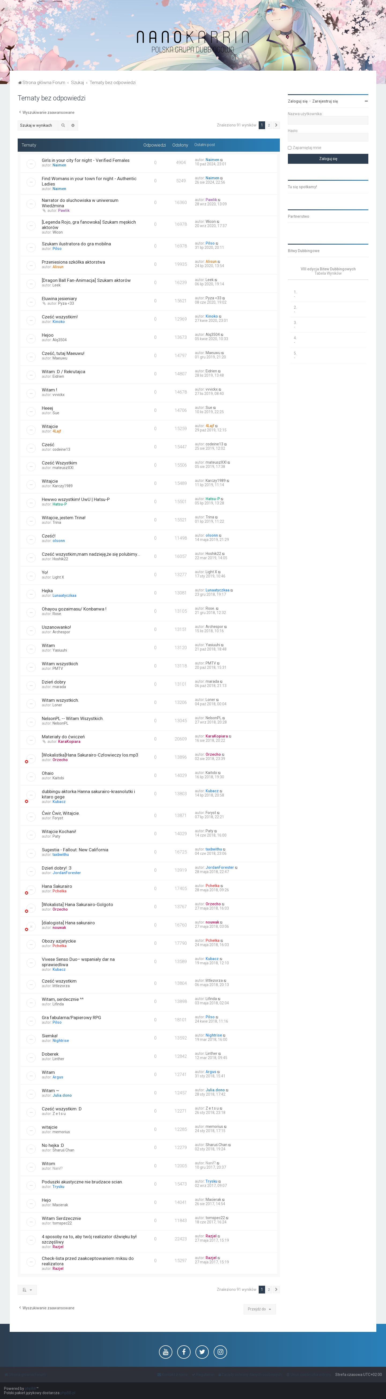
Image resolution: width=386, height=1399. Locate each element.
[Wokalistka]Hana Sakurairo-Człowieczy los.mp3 (90, 755)
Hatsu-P (60, 504)
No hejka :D (53, 1145)
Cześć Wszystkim (59, 463)
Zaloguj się (298, 101)
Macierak (60, 1205)
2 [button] (269, 125)
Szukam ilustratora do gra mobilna (76, 243)
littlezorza (61, 986)
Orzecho (60, 760)
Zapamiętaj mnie (307, 148)
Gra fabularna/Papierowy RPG (71, 1017)
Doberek (50, 1054)
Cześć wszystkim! (60, 316)
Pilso (57, 248)
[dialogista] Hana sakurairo (68, 922)
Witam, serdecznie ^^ (63, 999)
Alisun (58, 267)
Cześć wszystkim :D (62, 1108)
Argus (58, 1077)
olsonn (59, 541)
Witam (48, 645)
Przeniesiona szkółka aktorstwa (73, 262)
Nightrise (61, 1040)
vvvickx (59, 395)
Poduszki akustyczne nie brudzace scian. (82, 1181)
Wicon (58, 232)
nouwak (59, 927)
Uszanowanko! (56, 627)
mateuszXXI (63, 468)
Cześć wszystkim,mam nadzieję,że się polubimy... (91, 554)
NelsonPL (60, 723)
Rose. (57, 614)
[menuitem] (35, 8)
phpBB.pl (67, 1393)
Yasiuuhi (60, 650)
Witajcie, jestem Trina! (64, 517)
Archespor (61, 632)
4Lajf (57, 431)
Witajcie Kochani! (59, 831)
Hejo (46, 1200)
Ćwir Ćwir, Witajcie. (61, 813)
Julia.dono (62, 1095)
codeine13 (61, 449)
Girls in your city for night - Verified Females (85, 160)
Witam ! (49, 390)
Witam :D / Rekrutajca (63, 371)
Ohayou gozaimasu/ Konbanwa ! (74, 609)
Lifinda (58, 1004)
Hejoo (48, 335)
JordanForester (67, 873)
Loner (57, 705)
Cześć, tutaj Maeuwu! (63, 353)
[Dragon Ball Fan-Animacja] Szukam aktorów (86, 280)
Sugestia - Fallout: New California (75, 849)
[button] (276, 125)
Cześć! (48, 536)
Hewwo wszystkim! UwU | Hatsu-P (76, 499)
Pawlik (63, 210)
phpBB (30, 1388)
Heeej (47, 408)
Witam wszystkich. (60, 700)
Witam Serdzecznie (61, 1218)
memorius (61, 1132)
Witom (48, 1163)
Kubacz (59, 802)
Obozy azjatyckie (59, 941)
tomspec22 (62, 1223)
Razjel (58, 1247)
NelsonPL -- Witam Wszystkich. (73, 718)
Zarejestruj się (325, 101)
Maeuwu (60, 358)
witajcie (49, 1127)
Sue (56, 413)
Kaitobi (58, 778)
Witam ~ (50, 1090)
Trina (57, 522)
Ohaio (48, 773)
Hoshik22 (60, 559)
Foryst (58, 818)
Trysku (58, 1186)
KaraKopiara (69, 741)
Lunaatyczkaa (64, 595)
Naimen (59, 165)
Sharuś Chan (63, 1150)
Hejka (47, 590)
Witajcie (50, 426)
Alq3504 (60, 340)
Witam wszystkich (60, 663)
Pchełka (59, 891)
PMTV (58, 668)
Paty (56, 836)
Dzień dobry (54, 682)
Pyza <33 (66, 303)
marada (59, 687)
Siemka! (50, 1035)
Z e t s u (59, 1113)
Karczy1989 (63, 486)
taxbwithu (61, 854)
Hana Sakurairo (57, 886)
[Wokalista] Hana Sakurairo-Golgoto (77, 904)
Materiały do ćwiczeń (63, 736)
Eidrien (58, 376)
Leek (57, 285)
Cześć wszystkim (59, 981)
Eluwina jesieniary (59, 298)
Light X (58, 577)
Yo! (45, 572)
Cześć (48, 444)
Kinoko (59, 321)
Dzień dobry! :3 (56, 868)
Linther (58, 1059)
